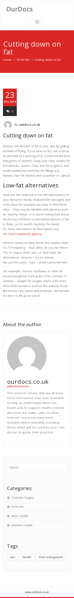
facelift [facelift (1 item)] (26, 557)
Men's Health (19, 516)
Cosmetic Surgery (22, 497)
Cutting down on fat (28, 135)
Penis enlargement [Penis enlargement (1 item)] (51, 557)
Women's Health (22, 525)
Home (7, 60)
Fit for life (23, 60)
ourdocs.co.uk (29, 124)
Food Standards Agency (24, 234)
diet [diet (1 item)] (12, 557)
